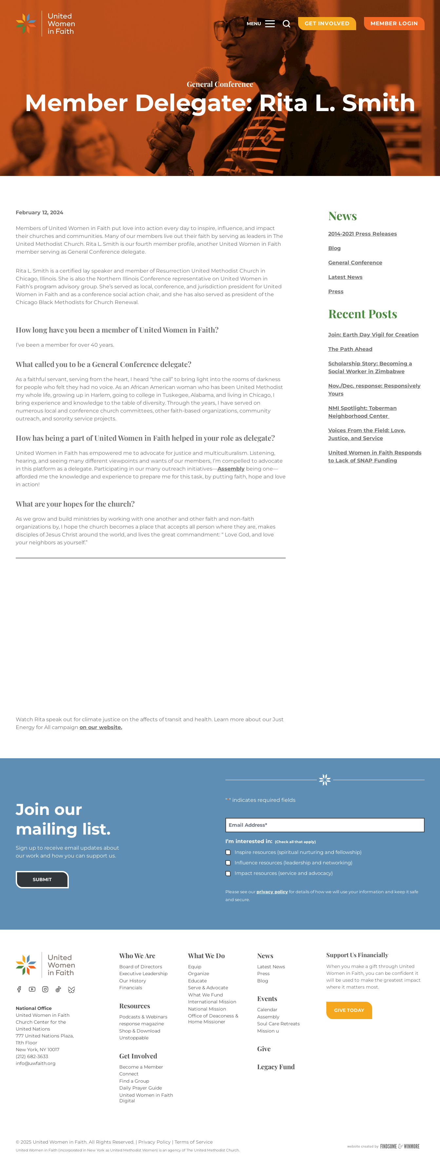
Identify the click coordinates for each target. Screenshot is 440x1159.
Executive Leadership (143, 973)
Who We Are (137, 955)
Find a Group (134, 1081)
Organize (198, 973)
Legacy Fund (276, 1066)
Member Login (394, 23)
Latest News (345, 277)
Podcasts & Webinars (143, 1017)
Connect (129, 1074)
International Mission (212, 1002)
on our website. (101, 727)
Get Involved (327, 23)
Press (336, 291)
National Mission (207, 1009)
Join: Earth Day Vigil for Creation (373, 335)
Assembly (231, 469)
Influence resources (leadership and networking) (294, 863)
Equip (194, 967)
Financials (130, 988)
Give (264, 1048)
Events (267, 998)
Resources (134, 1005)
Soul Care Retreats (278, 1024)
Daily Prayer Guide (140, 1088)
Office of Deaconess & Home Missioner (213, 1019)
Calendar (267, 1010)
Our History (132, 981)
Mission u (268, 1031)
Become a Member (141, 1067)
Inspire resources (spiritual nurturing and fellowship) (298, 852)
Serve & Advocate (208, 988)
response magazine (141, 1024)
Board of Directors (140, 967)
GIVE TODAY (349, 1010)
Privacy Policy (155, 1142)
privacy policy (272, 891)
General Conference (355, 263)
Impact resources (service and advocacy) (284, 873)
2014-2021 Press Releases (362, 234)
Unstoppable (133, 1038)
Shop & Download (139, 1031)
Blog (334, 248)
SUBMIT (42, 879)
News (265, 955)
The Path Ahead (350, 349)
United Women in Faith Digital (146, 1098)
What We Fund (205, 995)
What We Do (206, 955)
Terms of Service (194, 1142)
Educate (197, 981)
